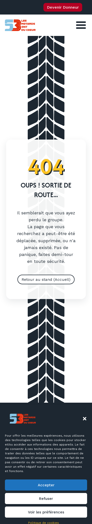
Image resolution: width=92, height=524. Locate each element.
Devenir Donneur (63, 7)
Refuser (46, 510)
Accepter (46, 496)
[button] (84, 429)
